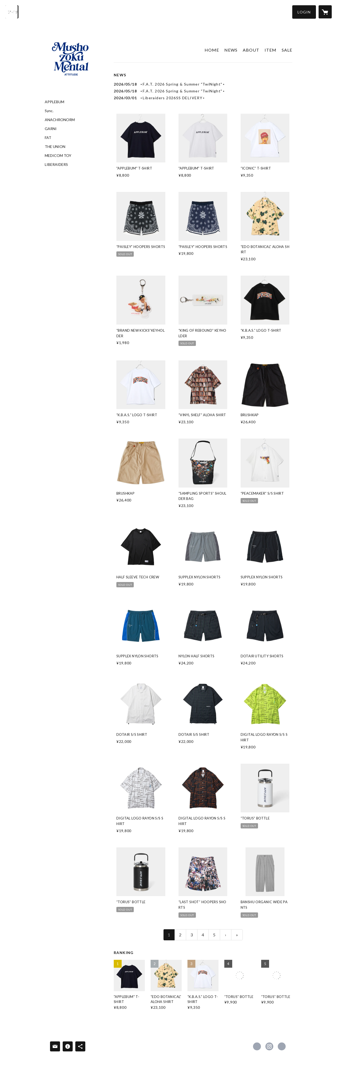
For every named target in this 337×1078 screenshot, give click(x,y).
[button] (304, 12)
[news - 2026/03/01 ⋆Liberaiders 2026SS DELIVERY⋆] (203, 98)
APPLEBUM (54, 102)
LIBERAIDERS (56, 164)
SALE (287, 49)
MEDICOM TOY (58, 155)
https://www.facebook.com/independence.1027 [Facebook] (257, 1046)
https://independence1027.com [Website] (282, 1046)
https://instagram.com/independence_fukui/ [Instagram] (269, 1046)
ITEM (270, 49)
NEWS (230, 49)
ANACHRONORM (60, 120)
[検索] (11, 11)
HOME (212, 49)
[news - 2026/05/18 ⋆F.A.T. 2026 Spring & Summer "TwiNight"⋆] (203, 84)
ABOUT (251, 49)
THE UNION (55, 146)
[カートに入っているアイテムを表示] (325, 11)
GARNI (51, 129)
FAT (48, 138)
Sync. (49, 111)
